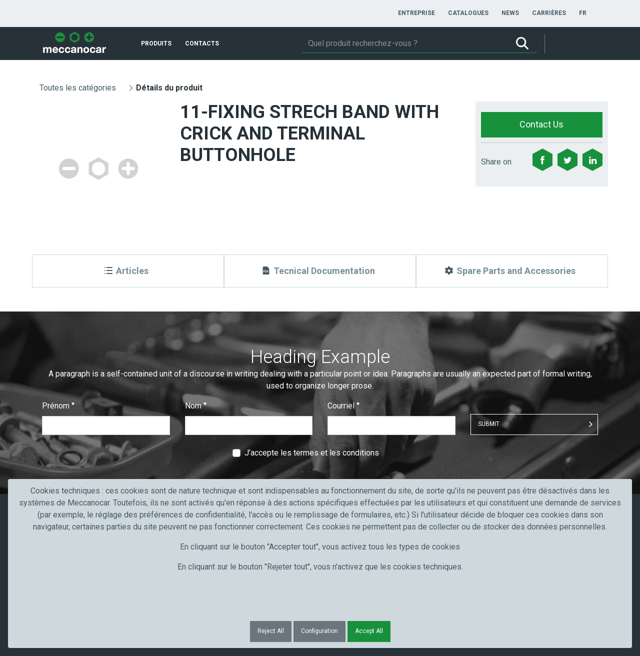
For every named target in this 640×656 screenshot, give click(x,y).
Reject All (271, 631)
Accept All (369, 631)
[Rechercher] (405, 43)
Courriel (344, 405)
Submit (489, 424)
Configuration (319, 631)
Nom (195, 405)
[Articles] (128, 271)
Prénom (58, 405)
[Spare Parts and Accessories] (512, 271)
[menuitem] (417, 13)
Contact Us (542, 124)
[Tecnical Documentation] (320, 271)
